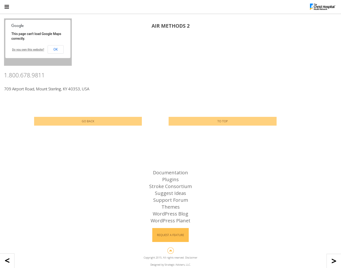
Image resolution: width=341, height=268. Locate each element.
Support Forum (170, 200)
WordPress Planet (170, 220)
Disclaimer (191, 257)
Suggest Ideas (170, 193)
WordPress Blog (170, 214)
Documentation (170, 172)
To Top (222, 121)
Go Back (88, 121)
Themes (171, 207)
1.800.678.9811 (24, 75)
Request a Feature (170, 235)
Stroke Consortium (170, 186)
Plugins (170, 179)
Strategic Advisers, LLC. (178, 264)
